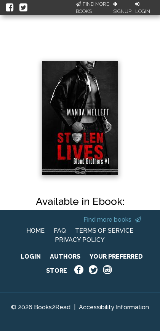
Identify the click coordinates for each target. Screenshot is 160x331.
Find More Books (92, 7)
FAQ (60, 230)
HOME (35, 230)
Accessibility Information (114, 307)
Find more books (112, 219)
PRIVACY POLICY (80, 239)
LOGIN (31, 256)
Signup (122, 8)
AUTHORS (65, 256)
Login (142, 8)
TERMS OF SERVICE (104, 230)
